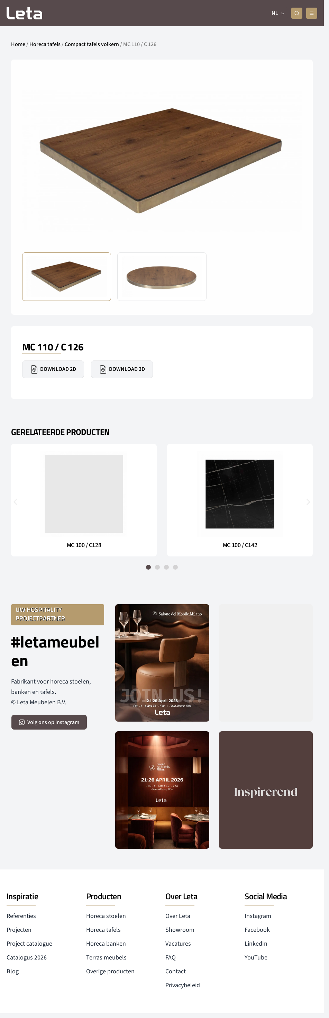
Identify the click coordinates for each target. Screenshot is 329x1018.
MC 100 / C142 (240, 545)
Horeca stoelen (106, 916)
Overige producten (110, 971)
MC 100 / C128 (84, 545)
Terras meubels (106, 957)
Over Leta (177, 916)
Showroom (179, 930)
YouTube (256, 957)
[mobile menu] (311, 13)
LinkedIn (256, 943)
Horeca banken (106, 943)
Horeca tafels (45, 44)
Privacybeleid (182, 985)
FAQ (170, 957)
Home (18, 44)
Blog (13, 971)
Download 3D (122, 369)
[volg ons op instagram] (49, 722)
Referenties (21, 916)
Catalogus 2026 (27, 957)
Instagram (258, 916)
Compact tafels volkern (92, 44)
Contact (175, 971)
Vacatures (178, 943)
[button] (15, 501)
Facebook (257, 930)
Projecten (19, 930)
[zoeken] (297, 13)
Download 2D (53, 369)
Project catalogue (29, 943)
